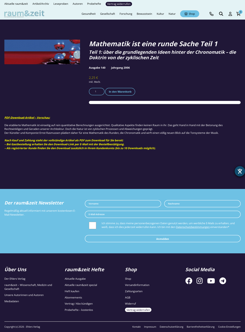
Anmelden (162, 239)
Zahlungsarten (133, 291)
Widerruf (130, 303)
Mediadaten (11, 301)
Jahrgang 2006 (120, 67)
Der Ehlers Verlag (14, 278)
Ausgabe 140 (97, 67)
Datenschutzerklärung (171, 326)
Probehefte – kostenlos (79, 310)
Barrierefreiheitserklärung (201, 326)
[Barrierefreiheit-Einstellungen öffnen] (240, 171)
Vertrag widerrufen (138, 310)
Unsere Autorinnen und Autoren (24, 295)
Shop (128, 278)
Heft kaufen (72, 291)
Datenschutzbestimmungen (193, 227)
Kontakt (136, 326)
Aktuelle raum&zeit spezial (81, 285)
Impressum (150, 326)
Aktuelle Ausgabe (75, 278)
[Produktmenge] (97, 91)
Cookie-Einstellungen (229, 326)
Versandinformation (137, 285)
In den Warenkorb (120, 91)
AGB (127, 297)
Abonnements (73, 297)
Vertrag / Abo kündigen (79, 303)
